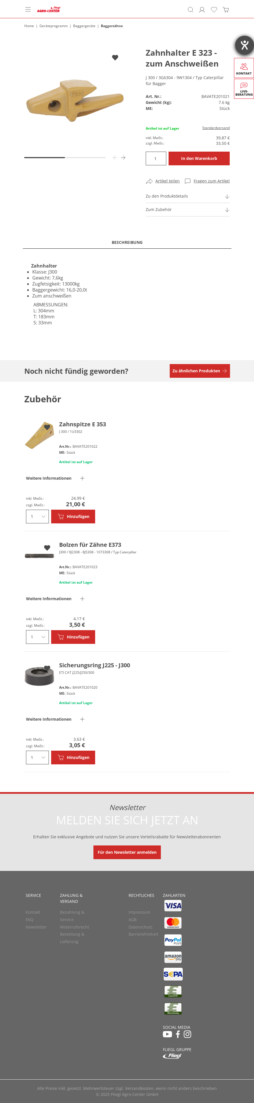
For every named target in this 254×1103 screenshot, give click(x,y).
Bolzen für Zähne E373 (90, 545)
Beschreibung (127, 242)
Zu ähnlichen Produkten (196, 370)
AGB (133, 919)
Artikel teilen (167, 181)
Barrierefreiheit (143, 934)
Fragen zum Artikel (212, 181)
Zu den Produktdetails (167, 196)
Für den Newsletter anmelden (127, 852)
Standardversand (216, 127)
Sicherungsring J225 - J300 (94, 665)
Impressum (139, 912)
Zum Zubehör (159, 209)
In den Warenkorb (199, 158)
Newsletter (36, 927)
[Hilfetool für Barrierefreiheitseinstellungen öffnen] (244, 45)
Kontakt (33, 912)
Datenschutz (141, 927)
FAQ (29, 919)
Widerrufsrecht (74, 927)
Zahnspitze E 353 (82, 424)
